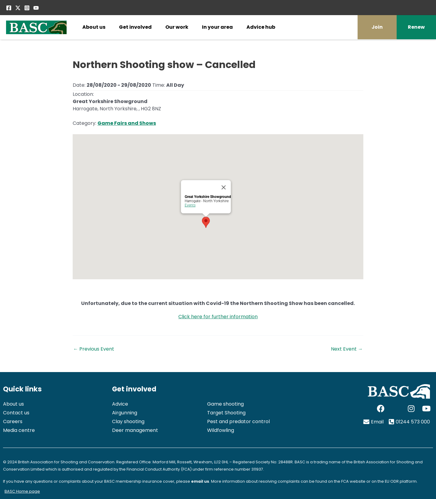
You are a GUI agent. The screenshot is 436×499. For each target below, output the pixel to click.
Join (377, 27)
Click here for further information (218, 316)
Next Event (347, 349)
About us (93, 27)
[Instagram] (27, 8)
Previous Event (93, 349)
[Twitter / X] (18, 8)
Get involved (135, 27)
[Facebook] (9, 8)
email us (200, 481)
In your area (217, 27)
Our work (176, 27)
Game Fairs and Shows (126, 123)
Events (190, 205)
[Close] (223, 187)
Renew (416, 27)
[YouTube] (36, 8)
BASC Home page (22, 491)
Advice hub (260, 27)
